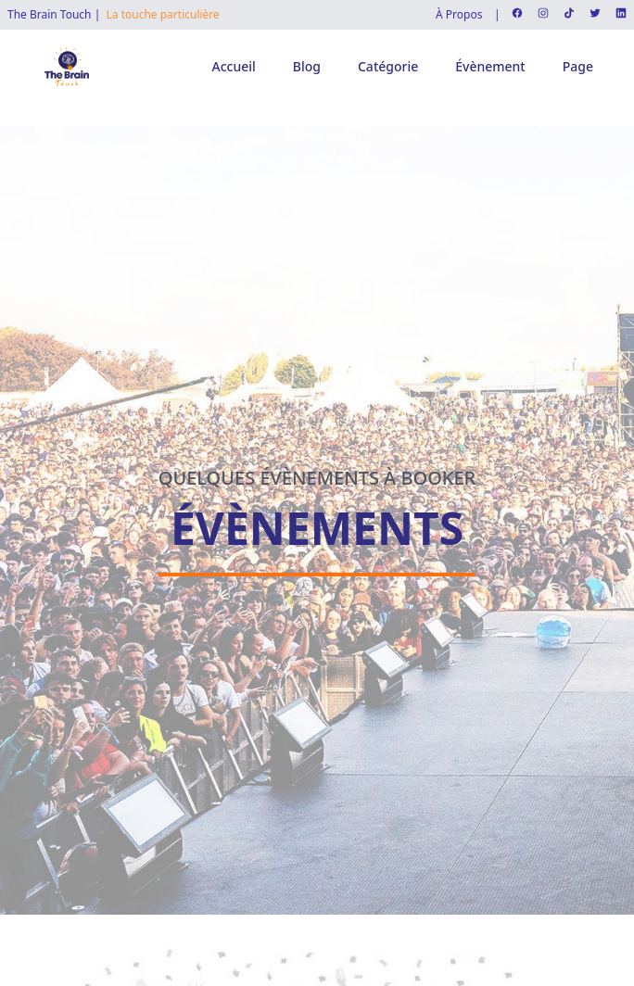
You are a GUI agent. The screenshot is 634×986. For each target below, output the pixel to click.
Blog (307, 66)
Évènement (490, 66)
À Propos (459, 14)
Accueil (234, 66)
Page (578, 66)
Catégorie (388, 66)
